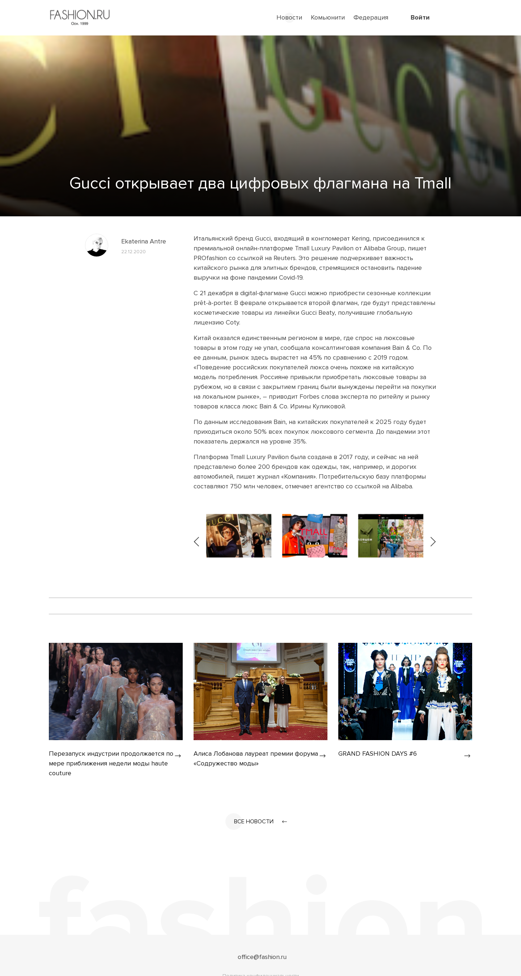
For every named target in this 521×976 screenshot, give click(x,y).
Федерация (370, 17)
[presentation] (197, 536)
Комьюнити (328, 17)
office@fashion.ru (262, 957)
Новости (289, 17)
